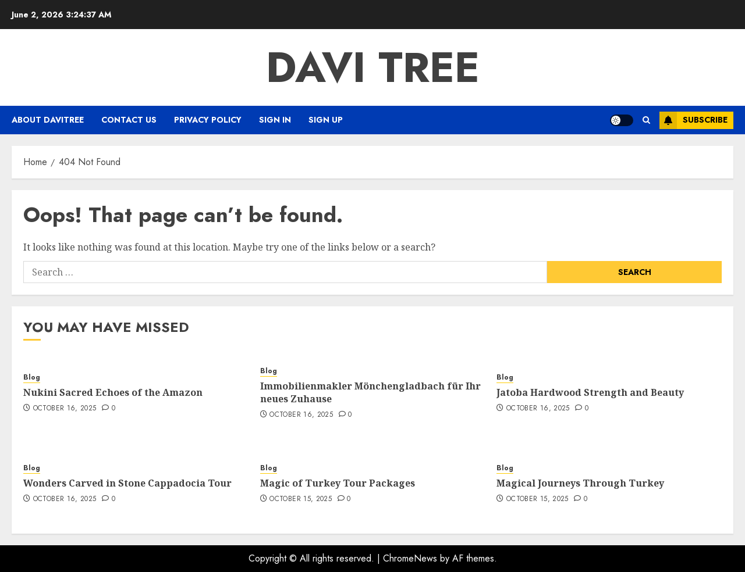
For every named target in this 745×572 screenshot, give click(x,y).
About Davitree (48, 120)
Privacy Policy (208, 120)
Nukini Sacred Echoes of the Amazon (113, 392)
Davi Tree (373, 67)
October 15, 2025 (300, 499)
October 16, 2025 (65, 408)
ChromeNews (410, 558)
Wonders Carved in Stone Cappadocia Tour (127, 483)
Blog (31, 377)
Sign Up (325, 120)
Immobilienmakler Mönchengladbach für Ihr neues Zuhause (370, 392)
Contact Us (129, 120)
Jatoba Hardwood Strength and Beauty (590, 392)
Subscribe (693, 120)
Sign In (275, 120)
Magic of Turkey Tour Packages (337, 483)
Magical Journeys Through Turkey (580, 483)
